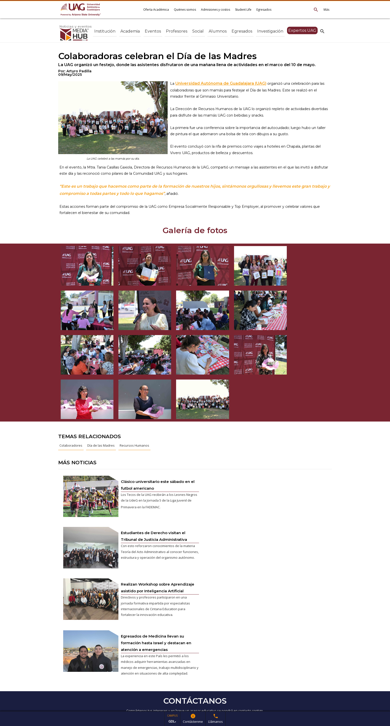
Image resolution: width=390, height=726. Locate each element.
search (322, 31)
